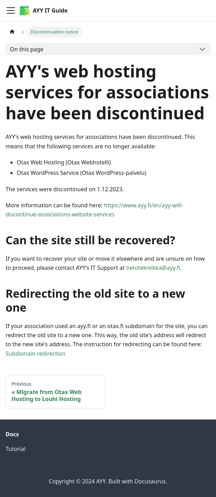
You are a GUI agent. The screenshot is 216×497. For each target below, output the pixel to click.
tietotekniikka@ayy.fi (153, 268)
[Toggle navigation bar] (11, 10)
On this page (27, 49)
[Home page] (12, 32)
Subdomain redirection (35, 353)
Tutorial (15, 449)
